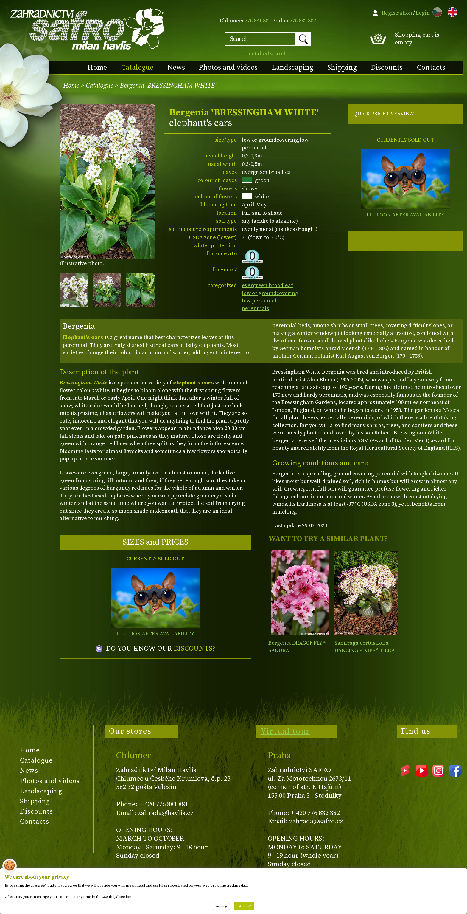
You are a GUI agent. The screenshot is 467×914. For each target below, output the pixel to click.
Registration (397, 13)
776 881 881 (258, 20)
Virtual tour (285, 731)
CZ (435, 11)
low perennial (259, 300)
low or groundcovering (270, 293)
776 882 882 (302, 20)
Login (423, 13)
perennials (255, 308)
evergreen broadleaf (267, 285)
